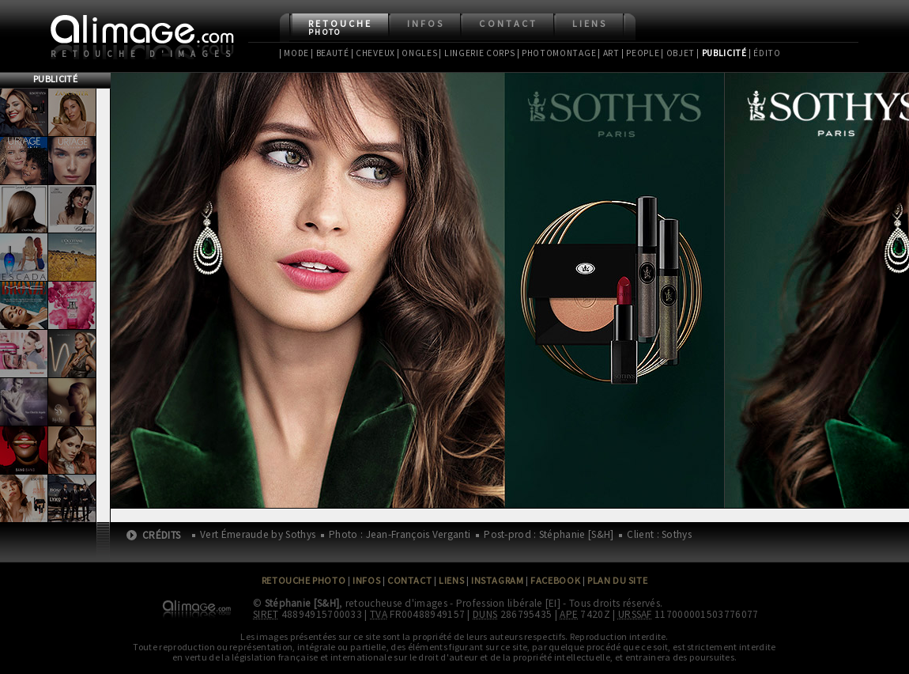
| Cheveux (373, 53)
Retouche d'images (143, 53)
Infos (425, 23)
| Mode (294, 53)
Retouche (340, 27)
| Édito (765, 53)
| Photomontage (557, 53)
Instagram (497, 580)
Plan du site (617, 580)
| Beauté (330, 53)
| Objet (678, 53)
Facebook (555, 580)
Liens (589, 23)
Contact (508, 23)
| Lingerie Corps (477, 53)
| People (640, 53)
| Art (608, 53)
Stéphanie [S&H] (302, 603)
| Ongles (417, 53)
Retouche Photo (304, 580)
